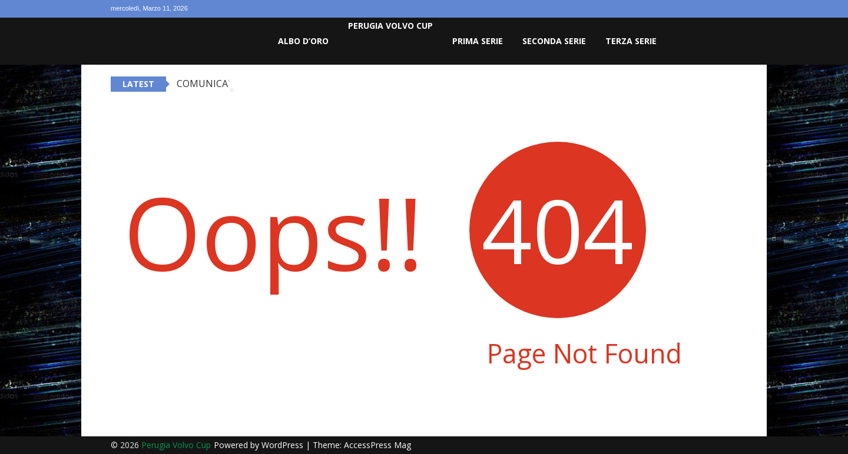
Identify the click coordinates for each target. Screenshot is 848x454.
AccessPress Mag (377, 444)
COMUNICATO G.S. (218, 83)
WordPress (283, 444)
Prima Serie (477, 40)
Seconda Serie (554, 40)
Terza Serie (631, 40)
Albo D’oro (303, 40)
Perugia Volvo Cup (390, 25)
